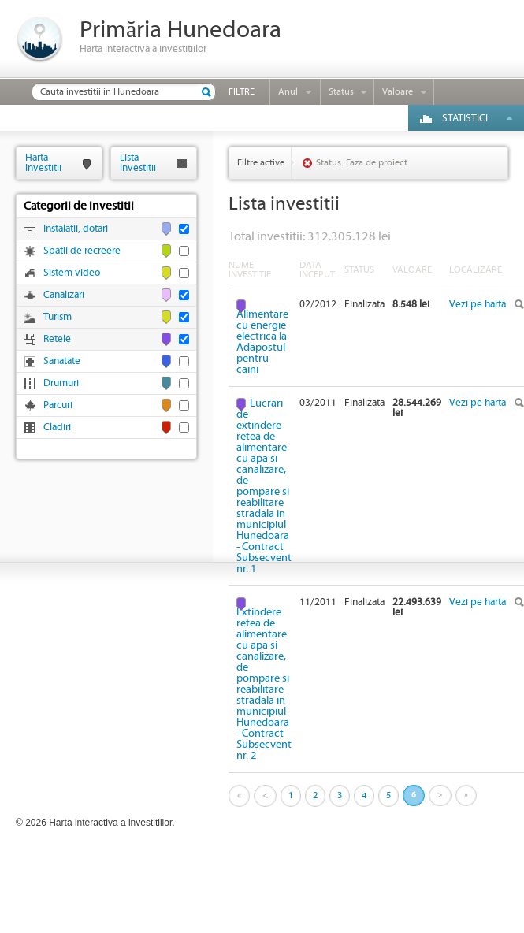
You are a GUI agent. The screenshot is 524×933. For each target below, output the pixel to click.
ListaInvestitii (138, 162)
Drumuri (61, 383)
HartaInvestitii (43, 162)
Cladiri (57, 427)
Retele (57, 339)
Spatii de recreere (82, 251)
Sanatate (61, 361)
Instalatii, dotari (75, 229)
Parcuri (57, 405)
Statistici (465, 119)
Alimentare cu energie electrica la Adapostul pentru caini (262, 341)
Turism (57, 317)
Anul (288, 92)
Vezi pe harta (477, 304)
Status (341, 92)
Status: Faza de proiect (361, 163)
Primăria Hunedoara (180, 30)
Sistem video (71, 273)
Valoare (397, 92)
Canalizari (63, 295)
